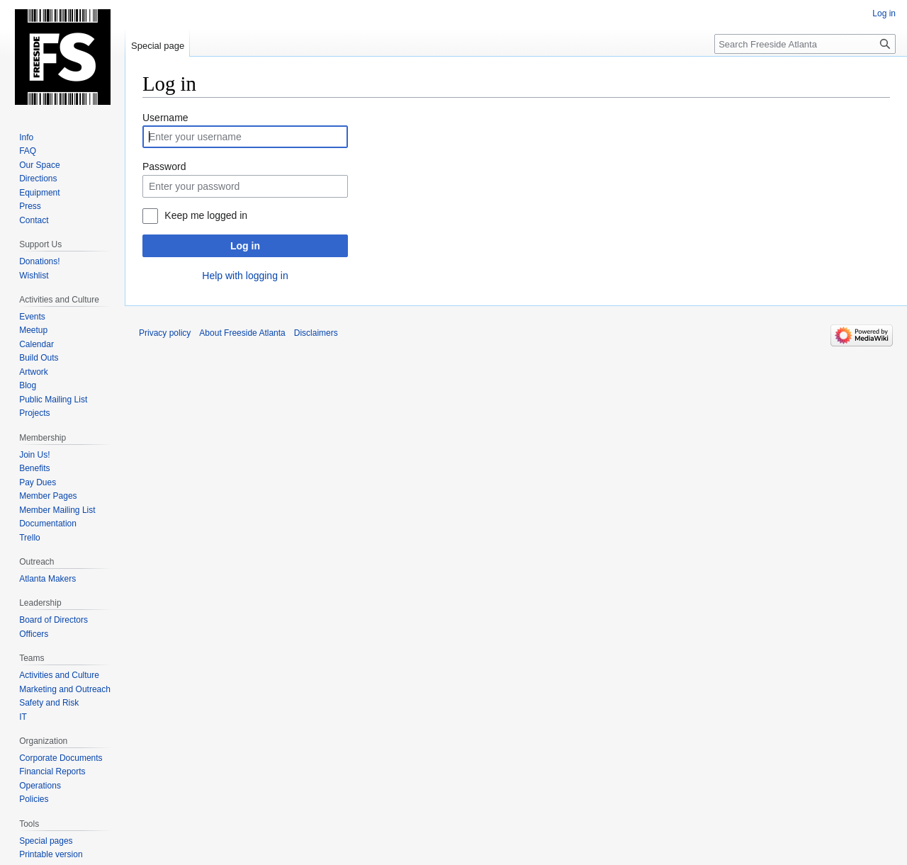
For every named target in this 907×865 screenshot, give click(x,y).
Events (32, 317)
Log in (245, 245)
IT (23, 717)
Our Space (39, 165)
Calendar (36, 344)
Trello (29, 538)
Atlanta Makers (47, 579)
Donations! (39, 261)
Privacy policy (165, 333)
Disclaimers (316, 333)
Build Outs (38, 358)
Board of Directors (53, 620)
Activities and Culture (59, 675)
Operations (40, 786)
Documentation (48, 523)
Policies (33, 799)
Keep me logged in (205, 215)
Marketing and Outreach (65, 689)
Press (30, 206)
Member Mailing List (57, 510)
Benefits (34, 468)
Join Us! (34, 455)
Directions (38, 178)
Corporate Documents (60, 758)
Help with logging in (245, 275)
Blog (27, 385)
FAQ (27, 151)
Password (164, 166)
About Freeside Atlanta (242, 333)
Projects (34, 413)
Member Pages (48, 496)
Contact (33, 220)
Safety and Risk (49, 703)
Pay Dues (37, 482)
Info (26, 137)
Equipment (39, 193)
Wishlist (33, 276)
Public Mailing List (53, 400)
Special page (157, 45)
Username (165, 117)
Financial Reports (52, 771)
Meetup (33, 330)
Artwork (33, 372)
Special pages (45, 841)
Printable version (50, 854)
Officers (33, 634)
